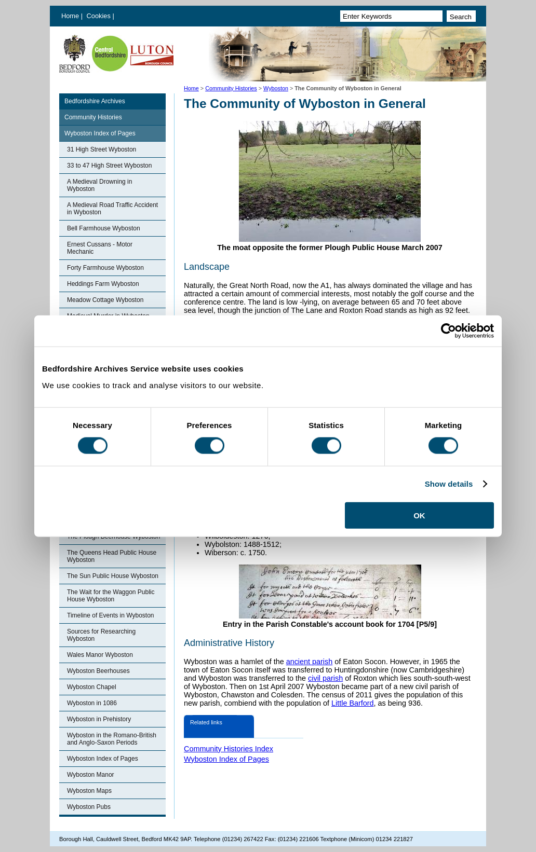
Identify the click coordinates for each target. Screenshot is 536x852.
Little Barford (352, 703)
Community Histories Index (228, 749)
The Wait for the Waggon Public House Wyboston (111, 595)
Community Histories (231, 88)
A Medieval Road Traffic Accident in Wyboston (112, 208)
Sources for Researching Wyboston (101, 635)
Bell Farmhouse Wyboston (103, 228)
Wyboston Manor (90, 774)
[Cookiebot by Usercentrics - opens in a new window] (448, 331)
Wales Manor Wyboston (100, 654)
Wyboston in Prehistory (99, 719)
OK (419, 515)
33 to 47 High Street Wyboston (109, 165)
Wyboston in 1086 (92, 703)
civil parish (325, 678)
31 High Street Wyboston (101, 149)
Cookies (100, 16)
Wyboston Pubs (89, 806)
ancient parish (309, 661)
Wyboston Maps (89, 790)
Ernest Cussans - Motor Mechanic (99, 248)
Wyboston (275, 88)
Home (70, 16)
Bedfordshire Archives (94, 101)
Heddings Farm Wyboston (103, 283)
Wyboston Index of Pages (100, 133)
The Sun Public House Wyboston (112, 576)
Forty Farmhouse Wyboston (105, 267)
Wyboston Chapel (91, 687)
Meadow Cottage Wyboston (105, 300)
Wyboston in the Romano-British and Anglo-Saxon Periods (111, 739)
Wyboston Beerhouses (98, 671)
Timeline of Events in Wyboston (110, 615)
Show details (449, 483)
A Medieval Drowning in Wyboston (99, 185)
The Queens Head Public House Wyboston (111, 556)
